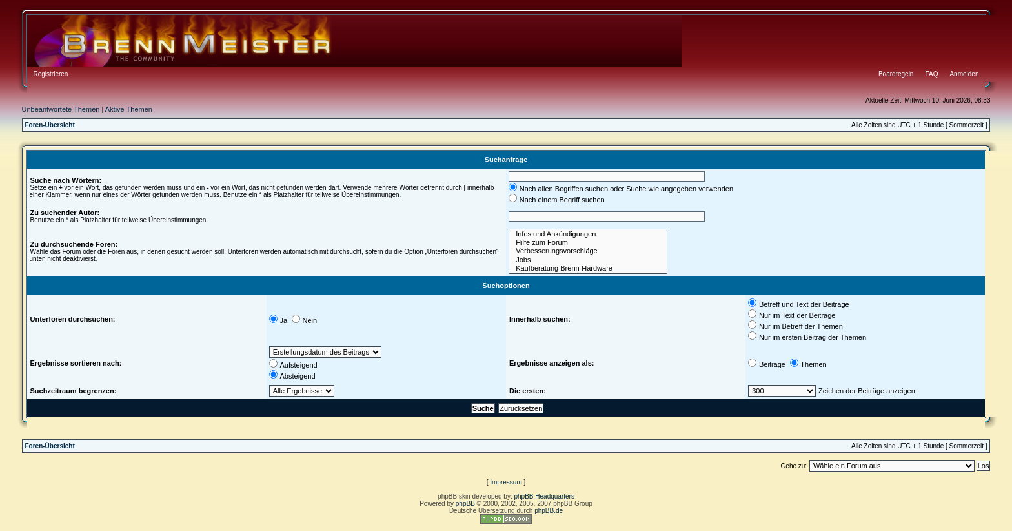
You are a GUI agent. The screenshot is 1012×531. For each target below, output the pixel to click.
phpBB (465, 503)
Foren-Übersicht (50, 125)
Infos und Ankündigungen (588, 234)
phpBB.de (548, 510)
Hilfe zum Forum (588, 242)
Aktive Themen (128, 109)
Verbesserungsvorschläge (588, 251)
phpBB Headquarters (544, 496)
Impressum (505, 482)
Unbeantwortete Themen (61, 109)
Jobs (588, 260)
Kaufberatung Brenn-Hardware (588, 268)
